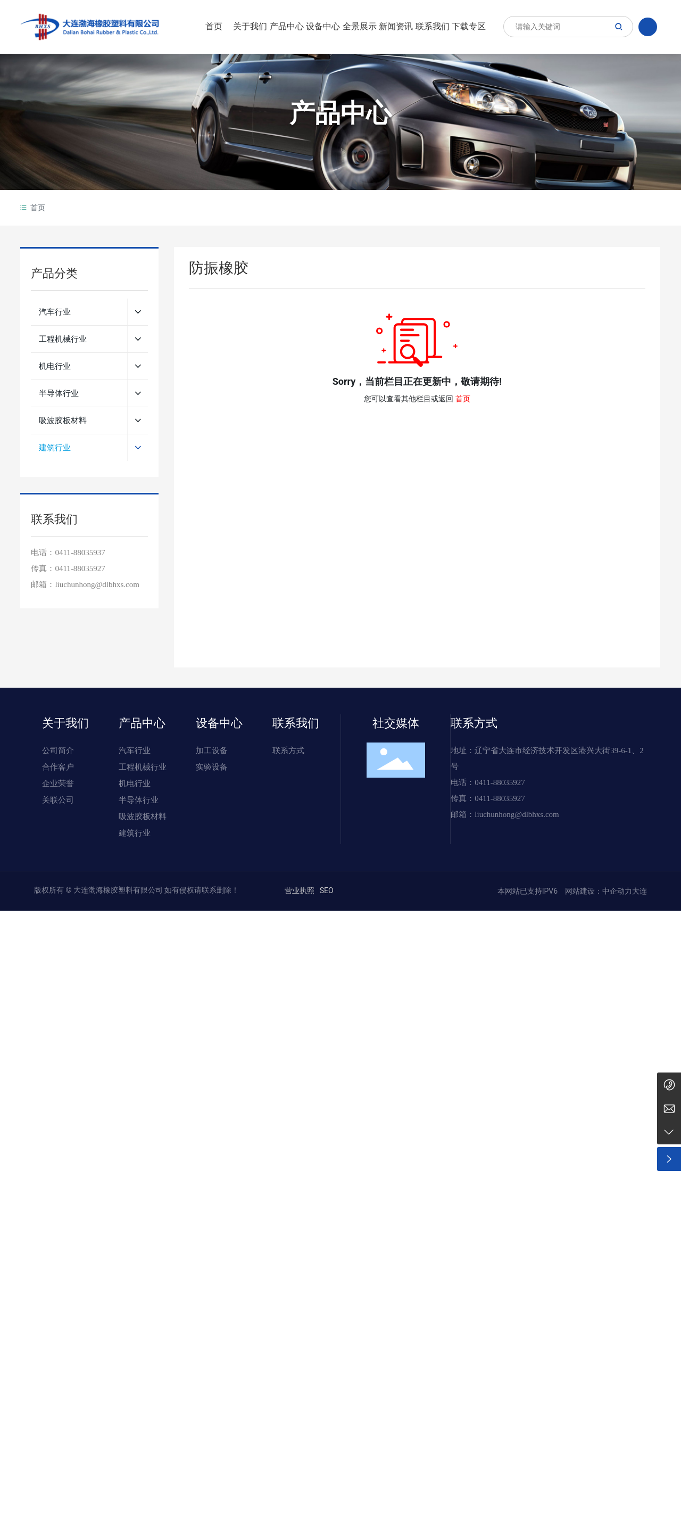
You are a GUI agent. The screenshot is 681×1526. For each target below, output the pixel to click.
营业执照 (299, 890)
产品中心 (340, 114)
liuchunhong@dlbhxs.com (517, 814)
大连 (639, 891)
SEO (327, 890)
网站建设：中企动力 (597, 891)
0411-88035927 (80, 568)
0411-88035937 (80, 552)
